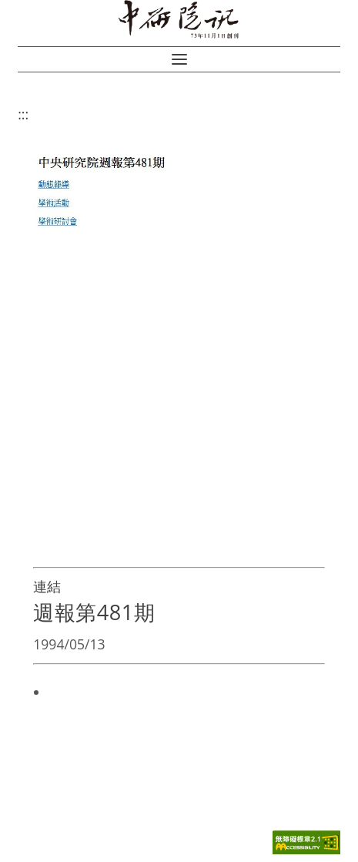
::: (23, 114)
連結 (47, 586)
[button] (179, 59)
